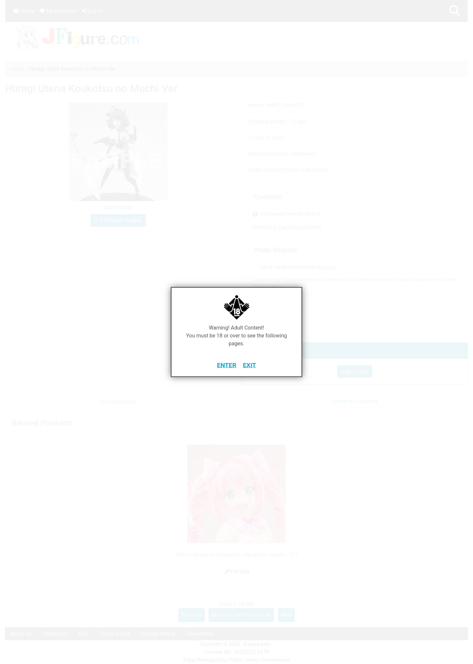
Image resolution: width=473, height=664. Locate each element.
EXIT (249, 365)
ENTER (226, 365)
